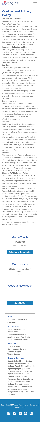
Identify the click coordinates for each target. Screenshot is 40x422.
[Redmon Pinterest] (25, 417)
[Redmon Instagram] (20, 417)
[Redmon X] (9, 417)
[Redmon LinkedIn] (31, 417)
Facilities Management (16, 334)
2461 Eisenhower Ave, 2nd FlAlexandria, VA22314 (20, 271)
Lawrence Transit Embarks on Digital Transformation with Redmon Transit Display (19, 373)
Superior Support (14, 351)
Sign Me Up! (20, 303)
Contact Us (11, 322)
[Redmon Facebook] (14, 417)
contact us (17, 224)
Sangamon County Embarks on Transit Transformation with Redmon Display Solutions (20, 381)
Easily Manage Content (16, 349)
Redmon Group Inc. (19, 405)
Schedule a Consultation (17, 320)
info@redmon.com (20, 246)
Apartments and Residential (18, 337)
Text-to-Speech (13, 354)
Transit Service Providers (17, 339)
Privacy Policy (20, 407)
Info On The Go (13, 346)
